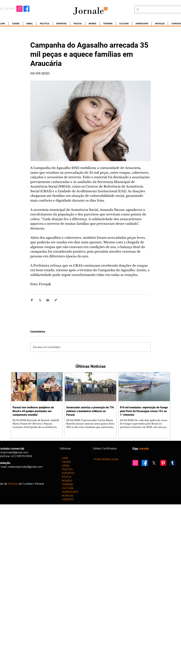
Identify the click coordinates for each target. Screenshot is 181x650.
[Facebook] (26, 9)
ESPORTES (68, 473)
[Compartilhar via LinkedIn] (47, 300)
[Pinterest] (163, 463)
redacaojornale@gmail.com (25, 467)
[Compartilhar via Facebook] (31, 300)
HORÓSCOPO (70, 492)
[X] (154, 463)
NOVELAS (67, 495)
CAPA (65, 458)
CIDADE (66, 462)
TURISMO (67, 484)
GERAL (66, 465)
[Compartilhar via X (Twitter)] (39, 300)
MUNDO (67, 480)
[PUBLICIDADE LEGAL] (106, 459)
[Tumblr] (172, 463)
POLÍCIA (66, 477)
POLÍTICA (67, 469)
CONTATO (68, 499)
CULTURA (67, 488)
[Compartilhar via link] (55, 300)
